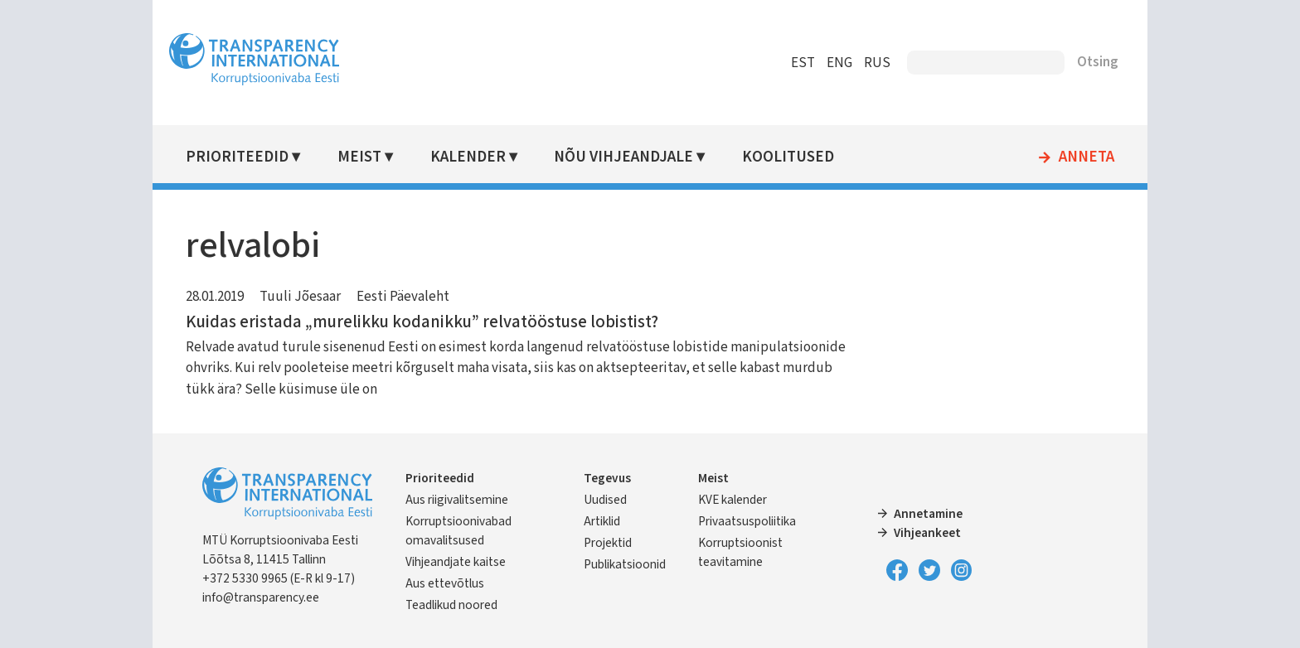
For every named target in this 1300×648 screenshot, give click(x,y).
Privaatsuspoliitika (747, 521)
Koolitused (788, 157)
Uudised (605, 499)
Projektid (608, 542)
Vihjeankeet (927, 533)
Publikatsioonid (625, 564)
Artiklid (602, 521)
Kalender (468, 157)
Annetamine (928, 513)
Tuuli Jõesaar (300, 297)
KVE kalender (732, 499)
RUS (877, 63)
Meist (359, 157)
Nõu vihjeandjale (623, 157)
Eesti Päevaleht (403, 297)
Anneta (1086, 157)
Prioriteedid (237, 157)
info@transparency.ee (260, 597)
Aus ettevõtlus (444, 583)
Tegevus (607, 478)
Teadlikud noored (451, 605)
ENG (839, 63)
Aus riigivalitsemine (456, 499)
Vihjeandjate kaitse (455, 562)
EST (803, 63)
